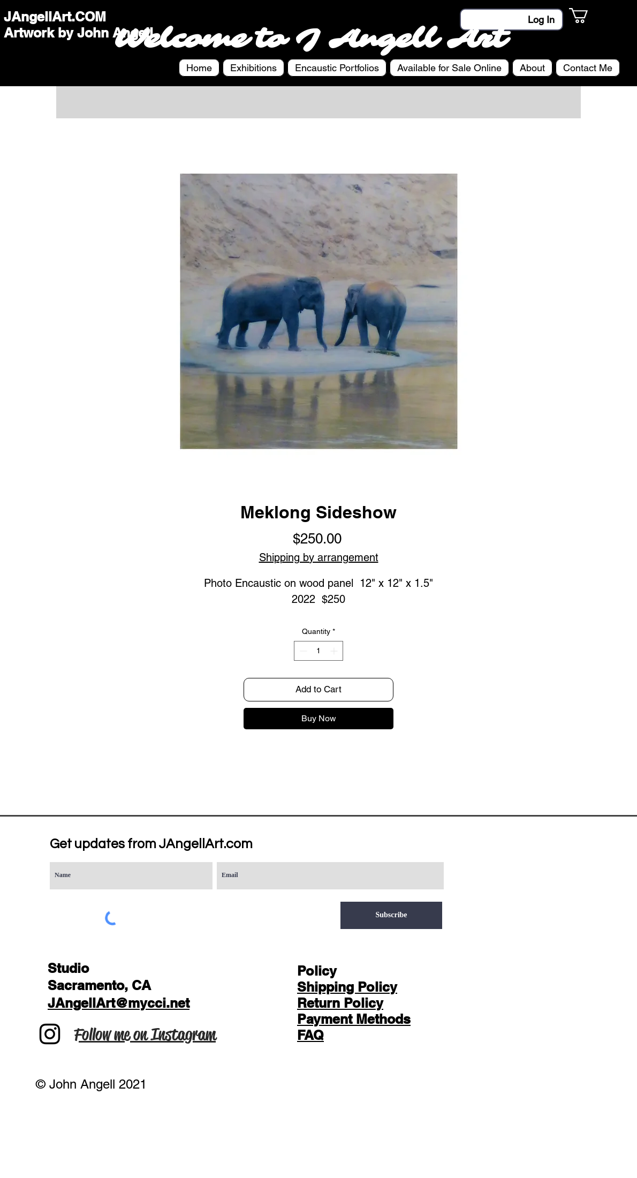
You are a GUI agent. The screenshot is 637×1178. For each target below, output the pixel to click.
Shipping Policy (347, 987)
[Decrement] (302, 650)
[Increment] (335, 650)
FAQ (310, 1035)
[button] (587, 15)
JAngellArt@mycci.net (118, 1003)
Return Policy (340, 1003)
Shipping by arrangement (318, 557)
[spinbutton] (318, 650)
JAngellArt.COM (55, 17)
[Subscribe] (391, 915)
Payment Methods (354, 1019)
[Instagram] (50, 1034)
